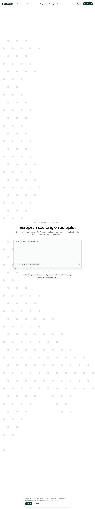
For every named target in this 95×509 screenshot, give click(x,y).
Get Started (88, 4)
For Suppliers (42, 4)
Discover (30, 4)
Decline (36, 503)
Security (59, 4)
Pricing (51, 4)
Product (20, 4)
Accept (28, 503)
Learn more (55, 500)
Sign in (79, 4)
